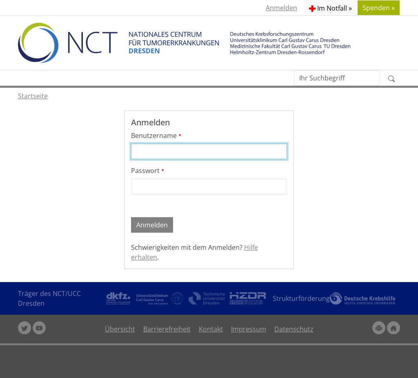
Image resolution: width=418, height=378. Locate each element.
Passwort (148, 170)
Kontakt (211, 329)
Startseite (33, 95)
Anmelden (281, 7)
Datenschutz (294, 329)
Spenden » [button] (378, 7)
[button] (330, 8)
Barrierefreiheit (167, 329)
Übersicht (120, 329)
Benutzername (156, 135)
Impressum (248, 329)
